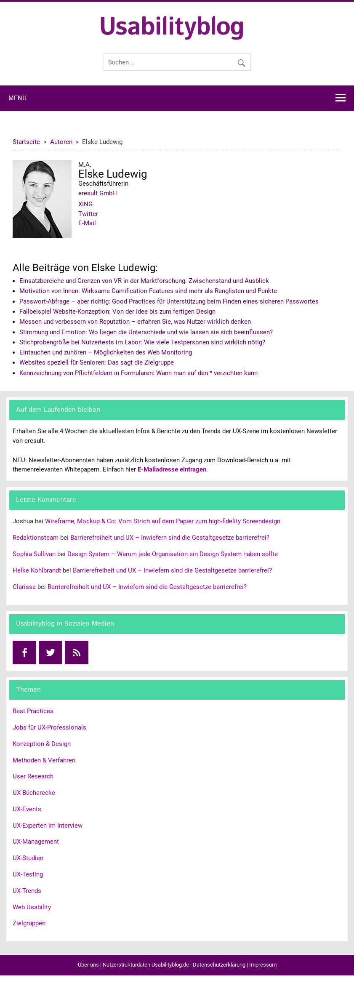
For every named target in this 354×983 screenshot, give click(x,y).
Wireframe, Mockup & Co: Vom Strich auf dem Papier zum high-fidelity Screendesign (162, 521)
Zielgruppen (29, 923)
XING (85, 204)
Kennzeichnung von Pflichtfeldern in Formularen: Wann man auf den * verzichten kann (138, 373)
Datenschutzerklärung (219, 965)
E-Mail (87, 223)
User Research (33, 776)
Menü (17, 98)
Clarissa (24, 587)
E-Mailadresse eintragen (172, 469)
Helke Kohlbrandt (37, 570)
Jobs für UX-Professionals (49, 727)
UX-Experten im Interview (48, 825)
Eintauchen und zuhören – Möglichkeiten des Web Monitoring (105, 352)
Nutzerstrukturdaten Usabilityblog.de (146, 965)
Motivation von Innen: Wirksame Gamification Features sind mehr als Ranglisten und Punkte (148, 291)
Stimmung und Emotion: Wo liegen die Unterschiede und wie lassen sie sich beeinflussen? (146, 332)
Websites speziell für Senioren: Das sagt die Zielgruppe (96, 362)
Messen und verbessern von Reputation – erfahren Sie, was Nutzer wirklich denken (135, 321)
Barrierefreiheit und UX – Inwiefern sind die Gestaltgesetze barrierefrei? (169, 537)
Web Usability (32, 907)
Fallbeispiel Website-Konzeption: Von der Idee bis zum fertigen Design (117, 311)
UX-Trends (27, 891)
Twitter (88, 214)
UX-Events (27, 809)
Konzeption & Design (42, 744)
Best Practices (33, 711)
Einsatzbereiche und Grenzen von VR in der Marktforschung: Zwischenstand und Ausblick (144, 281)
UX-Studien (28, 858)
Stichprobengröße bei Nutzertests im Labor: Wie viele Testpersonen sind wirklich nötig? (142, 342)
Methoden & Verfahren (44, 760)
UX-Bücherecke (34, 793)
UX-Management (36, 841)
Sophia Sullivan (34, 554)
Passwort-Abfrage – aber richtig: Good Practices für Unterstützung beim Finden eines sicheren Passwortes (169, 301)
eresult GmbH (97, 193)
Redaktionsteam (36, 537)
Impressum (263, 965)
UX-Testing (28, 874)
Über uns (88, 965)
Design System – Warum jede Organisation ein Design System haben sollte (172, 554)
